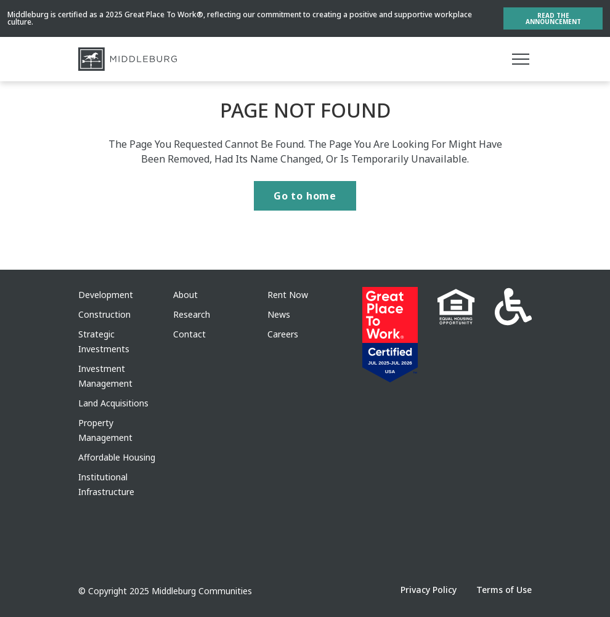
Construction (104, 314)
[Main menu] (521, 59)
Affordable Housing (116, 457)
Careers (282, 334)
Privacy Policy (429, 589)
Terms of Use (504, 589)
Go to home (305, 196)
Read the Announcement (553, 18)
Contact (189, 334)
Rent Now (287, 294)
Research (191, 314)
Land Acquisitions (113, 403)
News (278, 314)
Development (105, 294)
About (185, 294)
